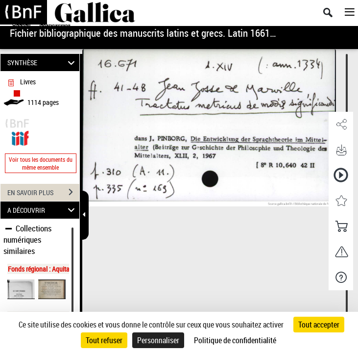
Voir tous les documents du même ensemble (40, 163)
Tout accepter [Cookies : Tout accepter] (318, 324)
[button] (341, 124)
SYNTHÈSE (42, 62)
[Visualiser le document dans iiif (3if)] (20, 137)
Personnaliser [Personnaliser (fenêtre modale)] (158, 340)
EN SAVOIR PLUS (43, 192)
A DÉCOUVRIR (42, 210)
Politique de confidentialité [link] (235, 340)
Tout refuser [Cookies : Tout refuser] (104, 340)
